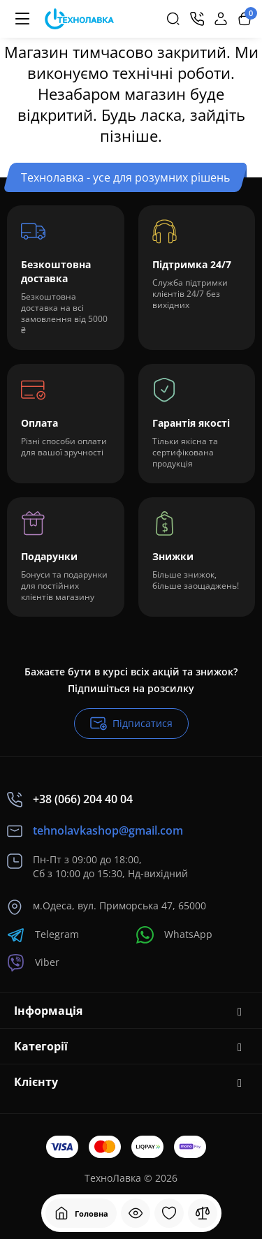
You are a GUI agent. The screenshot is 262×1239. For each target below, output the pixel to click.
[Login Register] (220, 18)
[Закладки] (169, 1213)
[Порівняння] (202, 1213)
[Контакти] (197, 18)
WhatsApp (174, 935)
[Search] (173, 18)
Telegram (43, 935)
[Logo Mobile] (79, 19)
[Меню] (22, 18)
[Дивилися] (135, 1213)
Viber (33, 963)
